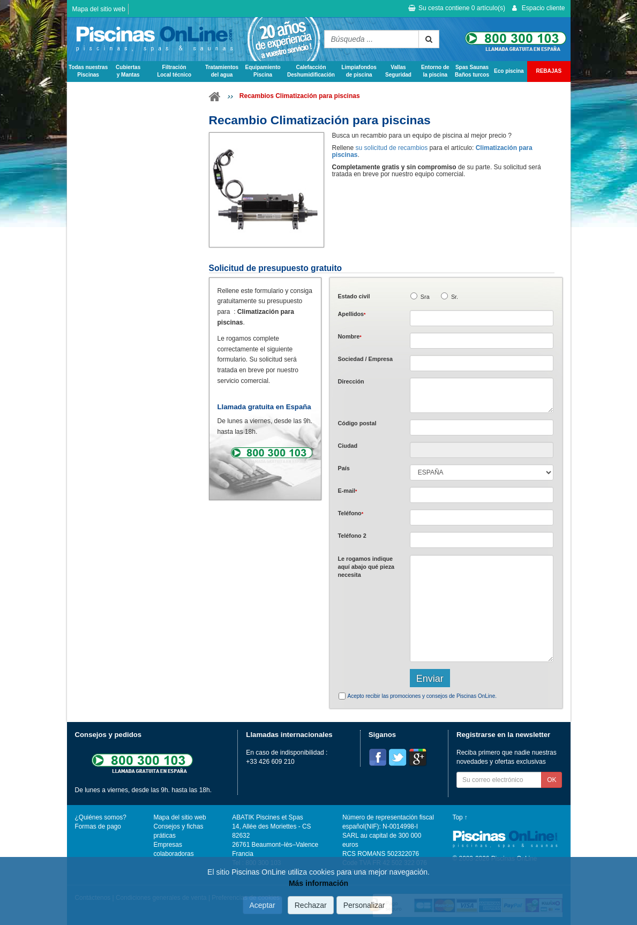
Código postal (357, 423)
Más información (318, 883)
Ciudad (348, 445)
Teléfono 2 (352, 535)
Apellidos (352, 314)
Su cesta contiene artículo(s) (456, 8)
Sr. (454, 297)
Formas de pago (98, 826)
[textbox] (482, 427)
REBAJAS (548, 71)
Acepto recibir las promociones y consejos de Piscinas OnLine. (422, 696)
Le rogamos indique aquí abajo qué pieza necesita (366, 566)
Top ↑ (460, 817)
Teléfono (351, 513)
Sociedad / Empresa (365, 359)
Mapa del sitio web (98, 9)
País (344, 468)
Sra (425, 297)
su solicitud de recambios (392, 148)
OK (551, 780)
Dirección (351, 381)
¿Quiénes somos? (100, 817)
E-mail (347, 490)
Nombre (350, 336)
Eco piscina (509, 71)
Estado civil (354, 296)
